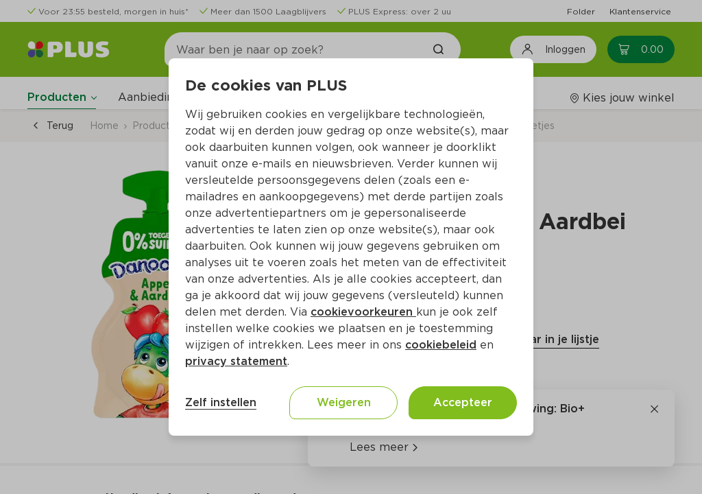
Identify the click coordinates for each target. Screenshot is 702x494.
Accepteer (462, 402)
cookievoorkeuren (363, 311)
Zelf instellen (220, 402)
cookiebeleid (440, 344)
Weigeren (344, 402)
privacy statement (236, 361)
